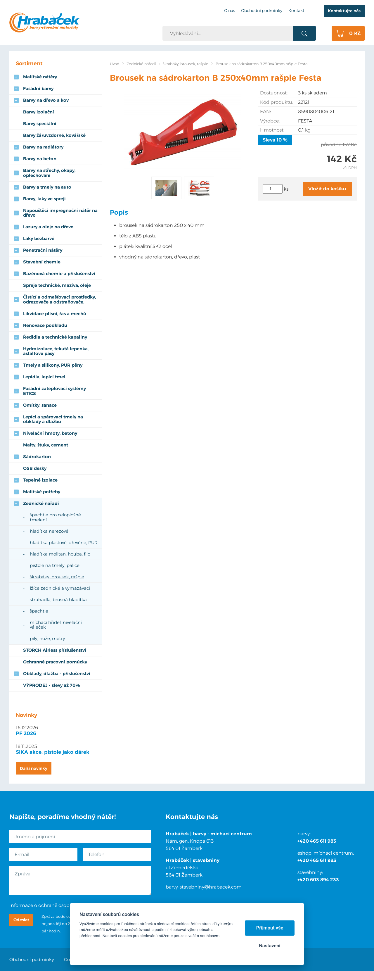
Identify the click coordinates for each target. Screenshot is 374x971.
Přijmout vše (269, 928)
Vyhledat (304, 33)
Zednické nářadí (141, 64)
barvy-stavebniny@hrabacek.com (204, 887)
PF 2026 (26, 733)
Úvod (115, 64)
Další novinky (33, 768)
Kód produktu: (276, 102)
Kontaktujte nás (344, 10)
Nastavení (269, 945)
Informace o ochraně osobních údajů (51, 905)
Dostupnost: (274, 93)
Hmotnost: (272, 130)
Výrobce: (270, 121)
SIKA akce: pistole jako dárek (52, 752)
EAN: (265, 111)
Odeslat (21, 919)
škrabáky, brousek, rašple (185, 64)
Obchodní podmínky (31, 959)
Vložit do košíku (327, 189)
